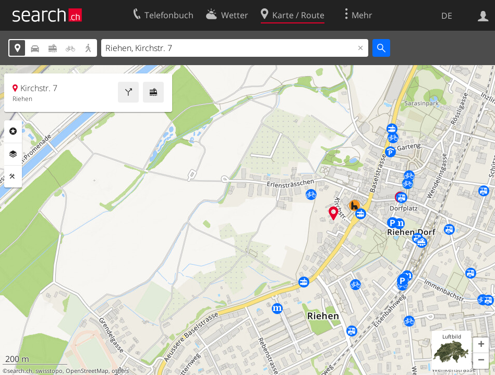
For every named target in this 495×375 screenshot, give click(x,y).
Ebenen (13, 154)
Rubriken (13, 131)
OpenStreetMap (87, 370)
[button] (481, 345)
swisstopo (49, 370)
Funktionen (13, 177)
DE (446, 15)
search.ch (19, 370)
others (120, 370)
